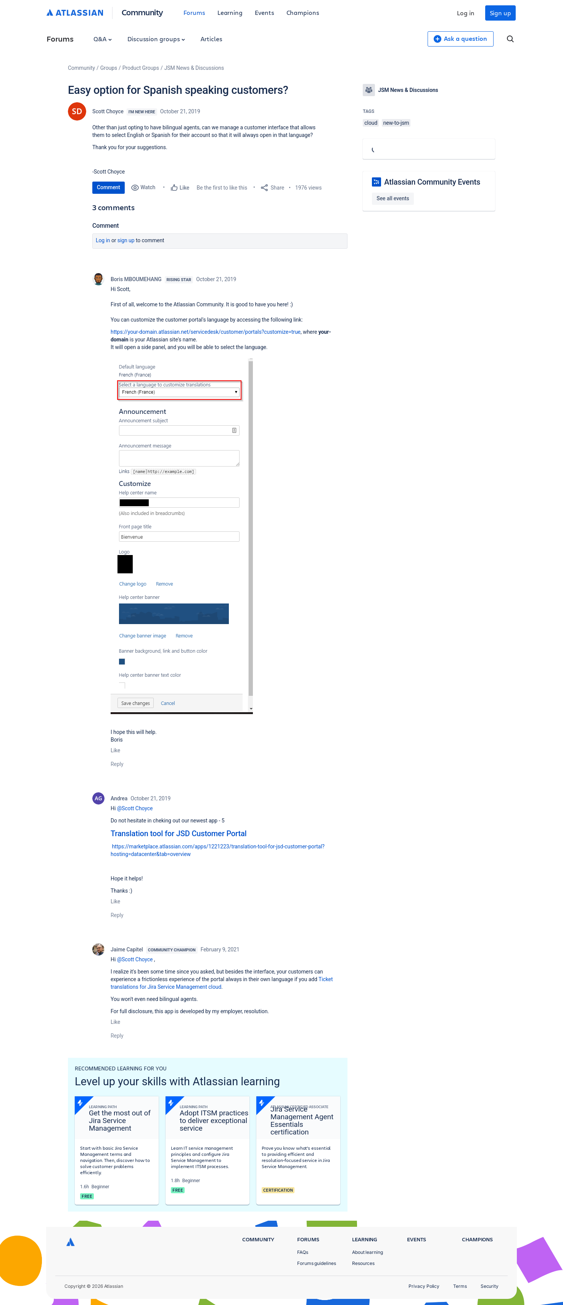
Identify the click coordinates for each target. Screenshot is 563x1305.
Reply (117, 764)
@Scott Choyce (135, 808)
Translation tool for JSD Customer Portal (179, 833)
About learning (367, 1252)
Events (264, 12)
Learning (230, 12)
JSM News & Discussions (194, 68)
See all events (392, 198)
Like (115, 750)
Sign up (500, 13)
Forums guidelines (316, 1263)
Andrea (119, 798)
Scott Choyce (108, 111)
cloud (370, 123)
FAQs (302, 1252)
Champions (302, 12)
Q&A (102, 39)
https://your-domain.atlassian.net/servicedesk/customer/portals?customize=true (206, 332)
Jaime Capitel (127, 949)
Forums (194, 12)
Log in (466, 13)
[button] (182, 536)
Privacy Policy (424, 1286)
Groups (108, 68)
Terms (460, 1286)
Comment (108, 187)
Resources (363, 1263)
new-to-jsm (396, 123)
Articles (211, 39)
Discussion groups (156, 39)
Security (490, 1286)
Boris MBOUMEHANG (136, 279)
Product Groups (140, 68)
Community (142, 12)
